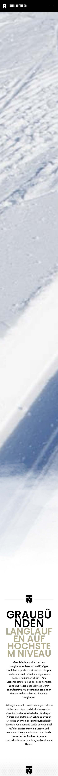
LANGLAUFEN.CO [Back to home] (17, 6)
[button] (51, 6)
